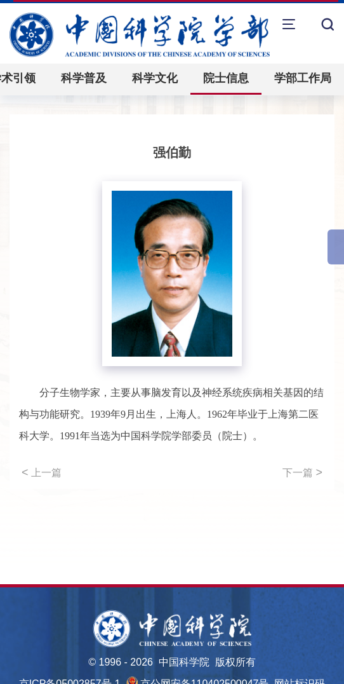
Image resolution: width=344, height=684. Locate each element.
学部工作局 (302, 78)
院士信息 (226, 78)
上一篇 (42, 472)
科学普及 (84, 78)
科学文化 (155, 78)
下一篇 (302, 472)
